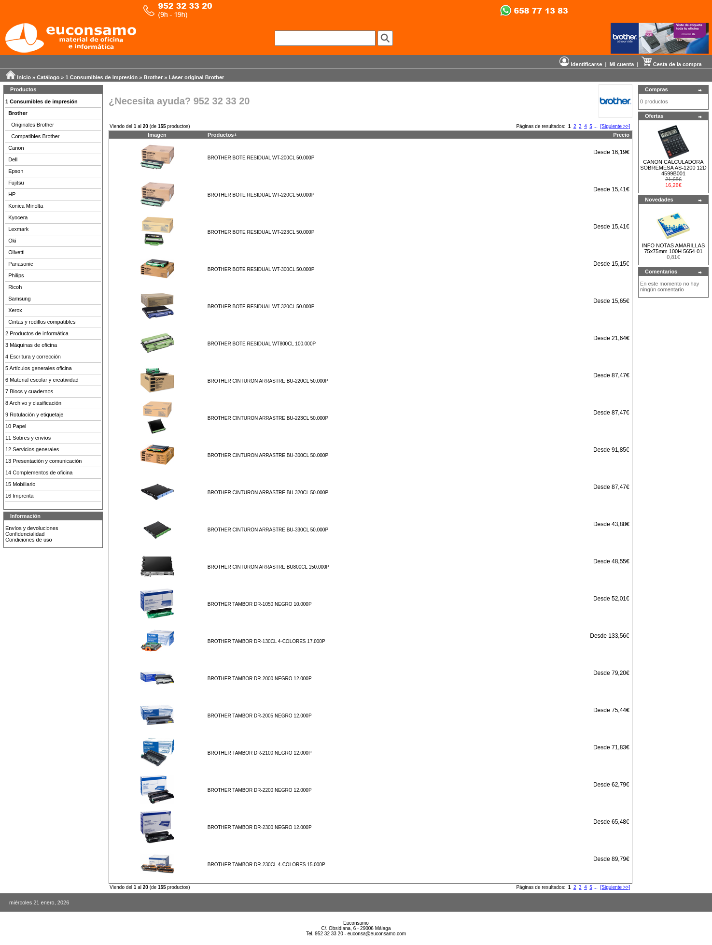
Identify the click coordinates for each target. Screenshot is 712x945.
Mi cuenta (622, 64)
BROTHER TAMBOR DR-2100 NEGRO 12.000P (260, 753)
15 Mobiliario (20, 484)
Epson (15, 171)
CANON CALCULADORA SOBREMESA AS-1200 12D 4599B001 (673, 167)
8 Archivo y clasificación (33, 403)
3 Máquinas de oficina (31, 345)
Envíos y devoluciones (31, 528)
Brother (153, 77)
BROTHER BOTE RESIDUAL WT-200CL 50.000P (261, 157)
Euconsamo (356, 923)
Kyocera (18, 217)
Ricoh (15, 287)
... (596, 126)
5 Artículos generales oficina (38, 368)
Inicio (24, 77)
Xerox (15, 310)
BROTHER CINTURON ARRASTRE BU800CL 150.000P (268, 567)
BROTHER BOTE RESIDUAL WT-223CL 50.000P (261, 232)
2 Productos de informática (37, 333)
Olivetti (16, 252)
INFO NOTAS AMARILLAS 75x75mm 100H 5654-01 (673, 248)
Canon (16, 148)
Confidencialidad (24, 534)
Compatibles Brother (35, 136)
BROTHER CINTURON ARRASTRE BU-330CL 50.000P (268, 529)
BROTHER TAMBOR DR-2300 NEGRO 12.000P (260, 827)
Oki (12, 240)
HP (11, 194)
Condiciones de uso (28, 540)
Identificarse (580, 64)
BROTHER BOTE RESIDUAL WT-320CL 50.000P (261, 306)
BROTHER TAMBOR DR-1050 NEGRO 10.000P (260, 604)
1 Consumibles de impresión (102, 77)
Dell (12, 159)
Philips (16, 275)
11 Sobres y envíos (28, 438)
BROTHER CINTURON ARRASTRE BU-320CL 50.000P (268, 492)
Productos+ (222, 135)
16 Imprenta (19, 496)
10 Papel (15, 426)
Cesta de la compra (672, 64)
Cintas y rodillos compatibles (41, 322)
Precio (621, 135)
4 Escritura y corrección (33, 356)
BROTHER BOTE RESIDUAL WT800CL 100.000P (262, 343)
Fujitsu (16, 183)
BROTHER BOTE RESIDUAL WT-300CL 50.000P (261, 269)
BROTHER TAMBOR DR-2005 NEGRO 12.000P (260, 715)
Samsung (19, 298)
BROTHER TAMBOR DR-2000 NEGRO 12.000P (260, 678)
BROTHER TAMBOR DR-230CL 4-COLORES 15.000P (266, 864)
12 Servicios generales (32, 449)
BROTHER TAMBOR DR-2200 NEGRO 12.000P (260, 790)
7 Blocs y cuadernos (29, 391)
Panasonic (20, 264)
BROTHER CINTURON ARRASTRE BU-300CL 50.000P (268, 455)
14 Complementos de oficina (38, 472)
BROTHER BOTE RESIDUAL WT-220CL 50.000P (261, 195)
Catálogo (48, 77)
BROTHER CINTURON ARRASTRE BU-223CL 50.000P (268, 418)
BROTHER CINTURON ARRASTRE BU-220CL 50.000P (268, 381)
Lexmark (18, 229)
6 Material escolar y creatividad (42, 380)
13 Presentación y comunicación (43, 461)
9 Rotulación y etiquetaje (34, 414)
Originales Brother (32, 125)
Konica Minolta (25, 206)
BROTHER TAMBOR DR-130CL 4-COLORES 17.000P (266, 641)
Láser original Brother (196, 77)
